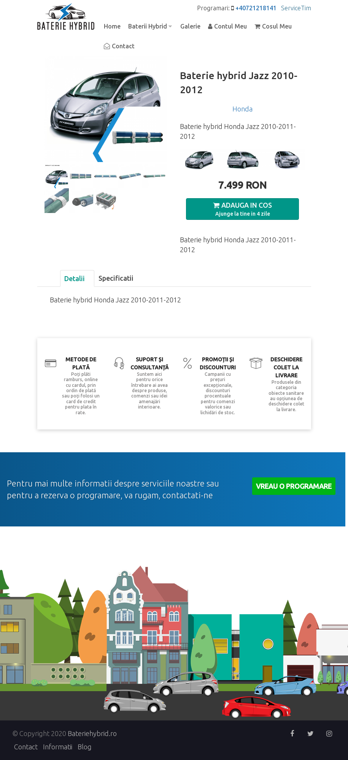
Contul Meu (230, 26)
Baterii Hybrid (148, 27)
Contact (123, 46)
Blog (85, 746)
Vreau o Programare (294, 486)
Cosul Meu (277, 26)
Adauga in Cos (246, 205)
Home (112, 26)
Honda (242, 109)
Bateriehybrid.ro (92, 733)
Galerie (190, 26)
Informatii (57, 746)
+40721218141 (255, 8)
